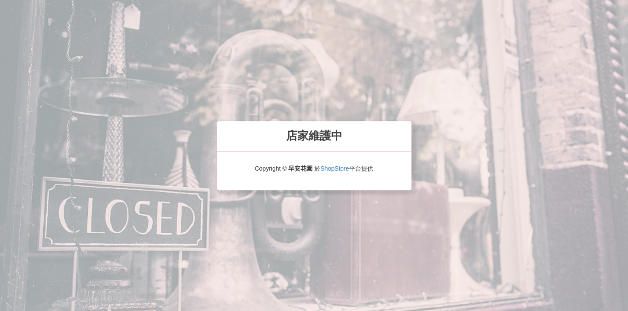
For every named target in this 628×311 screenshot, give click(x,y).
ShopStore (334, 168)
